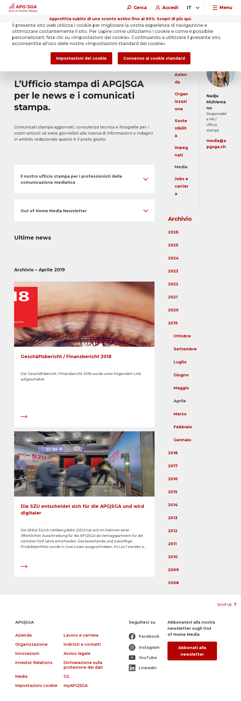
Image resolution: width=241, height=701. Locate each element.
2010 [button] (173, 556)
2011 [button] (172, 543)
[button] (84, 179)
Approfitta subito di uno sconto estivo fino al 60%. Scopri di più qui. (120, 18)
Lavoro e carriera (81, 635)
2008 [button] (173, 582)
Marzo (180, 413)
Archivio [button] (180, 219)
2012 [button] (172, 530)
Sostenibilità (181, 128)
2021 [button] (172, 297)
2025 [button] (173, 245)
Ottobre (182, 336)
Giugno (181, 374)
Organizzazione (181, 101)
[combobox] (192, 7)
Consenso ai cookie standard (154, 58)
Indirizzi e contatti (82, 644)
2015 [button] (172, 491)
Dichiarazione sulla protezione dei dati (83, 665)
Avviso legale (77, 653)
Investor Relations (34, 662)
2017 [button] (173, 465)
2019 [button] (173, 323)
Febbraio (183, 426)
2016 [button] (173, 478)
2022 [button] (173, 284)
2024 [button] (173, 258)
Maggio (181, 387)
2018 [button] (173, 452)
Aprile (180, 400)
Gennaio (182, 439)
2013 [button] (172, 517)
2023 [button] (173, 271)
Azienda (23, 635)
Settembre (185, 348)
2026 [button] (173, 232)
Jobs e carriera (181, 186)
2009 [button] (173, 569)
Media (181, 166)
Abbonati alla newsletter (192, 651)
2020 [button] (173, 310)
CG (66, 676)
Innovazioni (27, 653)
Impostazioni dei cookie (81, 58)
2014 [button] (173, 504)
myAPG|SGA (76, 685)
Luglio (180, 361)
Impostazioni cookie (36, 685)
